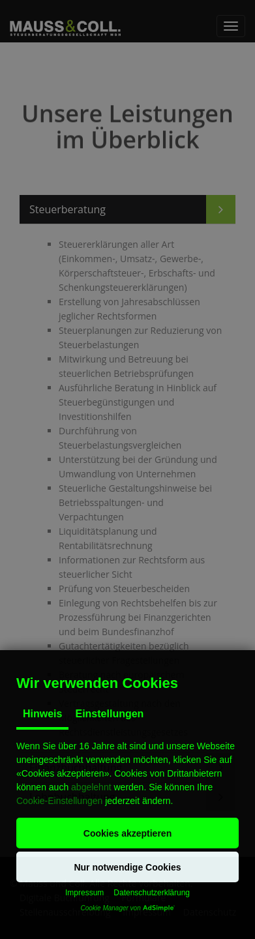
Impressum (84, 892)
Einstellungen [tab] (109, 713)
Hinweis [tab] (42, 713)
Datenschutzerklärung (151, 892)
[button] (127, 833)
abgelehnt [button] (91, 787)
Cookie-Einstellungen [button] (59, 801)
